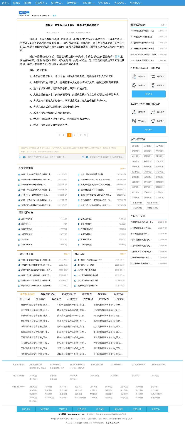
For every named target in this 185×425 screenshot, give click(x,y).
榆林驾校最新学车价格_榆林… (71, 337)
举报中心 (155, 409)
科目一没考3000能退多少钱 (92, 174)
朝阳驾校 (53, 376)
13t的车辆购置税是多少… (149, 257)
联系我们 (81, 409)
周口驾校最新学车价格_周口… (108, 315)
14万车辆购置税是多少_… (149, 246)
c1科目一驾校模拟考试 (86, 270)
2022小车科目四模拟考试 (87, 275)
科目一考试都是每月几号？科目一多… (36, 190)
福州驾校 (147, 161)
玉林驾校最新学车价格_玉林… (35, 348)
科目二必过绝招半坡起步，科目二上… (96, 205)
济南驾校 (159, 156)
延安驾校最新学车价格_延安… (108, 337)
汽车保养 (104, 299)
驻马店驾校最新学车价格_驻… (71, 315)
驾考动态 (56, 299)
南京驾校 (136, 156)
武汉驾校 (147, 172)
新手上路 (25, 299)
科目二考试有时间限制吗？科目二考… (36, 174)
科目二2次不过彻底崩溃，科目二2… (36, 275)
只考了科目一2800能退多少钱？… (35, 195)
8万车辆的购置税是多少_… (149, 263)
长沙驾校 (159, 172)
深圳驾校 (147, 151)
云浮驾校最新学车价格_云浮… (71, 348)
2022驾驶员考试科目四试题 (149, 37)
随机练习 (160, 76)
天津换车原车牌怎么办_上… (149, 222)
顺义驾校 (53, 379)
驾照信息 (87, 3)
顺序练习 (141, 76)
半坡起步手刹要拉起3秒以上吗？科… (36, 179)
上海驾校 (147, 146)
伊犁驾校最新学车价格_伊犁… (71, 332)
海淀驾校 (114, 376)
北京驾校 (159, 161)
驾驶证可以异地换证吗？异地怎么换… (36, 205)
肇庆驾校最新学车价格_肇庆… (108, 304)
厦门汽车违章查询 (77, 365)
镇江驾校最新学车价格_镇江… (108, 326)
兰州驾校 (136, 197)
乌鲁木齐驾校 (152, 203)
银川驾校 (159, 187)
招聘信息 (44, 409)
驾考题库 (72, 3)
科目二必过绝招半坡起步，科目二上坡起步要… (47, 157)
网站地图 (118, 409)
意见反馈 (100, 409)
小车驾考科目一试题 (85, 265)
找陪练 (27, 3)
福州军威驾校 (86, 234)
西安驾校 (147, 187)
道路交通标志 (68, 294)
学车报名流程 (27, 294)
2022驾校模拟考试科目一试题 (149, 48)
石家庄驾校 (137, 203)
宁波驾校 (159, 151)
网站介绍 (26, 409)
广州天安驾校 (86, 245)
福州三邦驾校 (86, 219)
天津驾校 (159, 146)
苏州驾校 (147, 156)
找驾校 (16, 3)
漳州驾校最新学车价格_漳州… (35, 326)
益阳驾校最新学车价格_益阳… (71, 354)
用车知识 (119, 299)
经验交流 (72, 299)
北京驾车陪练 (116, 365)
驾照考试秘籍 (48, 294)
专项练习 (141, 85)
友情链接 (63, 409)
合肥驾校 (147, 177)
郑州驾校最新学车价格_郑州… (35, 321)
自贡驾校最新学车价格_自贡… (35, 304)
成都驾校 (136, 182)
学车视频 (103, 3)
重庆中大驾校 (26, 219)
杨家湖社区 (25, 224)
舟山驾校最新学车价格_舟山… (71, 326)
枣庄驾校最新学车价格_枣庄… (71, 321)
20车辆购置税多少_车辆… (149, 228)
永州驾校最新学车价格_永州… (35, 354)
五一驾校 (25, 239)
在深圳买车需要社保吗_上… (149, 251)
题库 (117, 56)
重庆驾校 (136, 167)
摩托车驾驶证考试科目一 (87, 286)
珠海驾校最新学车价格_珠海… (71, 310)
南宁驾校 (159, 167)
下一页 (83, 135)
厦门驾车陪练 (55, 365)
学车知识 (87, 294)
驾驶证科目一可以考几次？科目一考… (96, 179)
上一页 (61, 135)
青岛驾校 (136, 161)
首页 (4, 3)
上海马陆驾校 (86, 224)
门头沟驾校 (135, 376)
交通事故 (41, 299)
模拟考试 (56, 3)
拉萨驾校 (136, 187)
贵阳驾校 (159, 182)
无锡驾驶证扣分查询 (37, 368)
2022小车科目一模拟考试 (87, 280)
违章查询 (40, 3)
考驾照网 (35, 15)
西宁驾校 (136, 192)
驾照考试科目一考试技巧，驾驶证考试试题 (149, 54)
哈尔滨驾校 (137, 208)
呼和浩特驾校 (152, 208)
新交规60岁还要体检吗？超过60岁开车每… (107, 157)
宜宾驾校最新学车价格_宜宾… (108, 343)
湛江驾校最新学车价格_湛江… (35, 310)
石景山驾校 (94, 376)
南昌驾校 (136, 177)
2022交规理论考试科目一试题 (149, 43)
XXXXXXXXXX (112, 423)
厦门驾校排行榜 (35, 365)
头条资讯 (119, 3)
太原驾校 (159, 192)
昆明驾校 (147, 182)
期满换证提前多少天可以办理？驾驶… (96, 185)
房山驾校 (155, 376)
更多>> (123, 168)
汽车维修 (88, 299)
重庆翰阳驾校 (86, 239)
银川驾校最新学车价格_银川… (108, 332)
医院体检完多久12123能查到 (92, 190)
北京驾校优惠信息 (77, 368)
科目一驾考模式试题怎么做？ (149, 60)
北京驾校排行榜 (96, 365)
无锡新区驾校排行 (57, 368)
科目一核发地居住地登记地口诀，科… (36, 200)
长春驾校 (147, 192)
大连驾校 (159, 197)
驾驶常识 (103, 294)
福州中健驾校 (26, 245)
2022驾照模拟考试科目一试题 (149, 31)
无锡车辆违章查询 (158, 365)
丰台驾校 (73, 376)
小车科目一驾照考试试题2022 (89, 260)
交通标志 (135, 3)
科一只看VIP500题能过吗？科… (34, 185)
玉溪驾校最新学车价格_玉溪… (35, 343)
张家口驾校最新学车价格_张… (35, 332)
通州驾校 (33, 379)
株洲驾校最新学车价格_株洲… (35, 315)
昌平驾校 (73, 379)
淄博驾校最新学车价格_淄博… (108, 321)
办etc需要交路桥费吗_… (149, 234)
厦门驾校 (136, 146)
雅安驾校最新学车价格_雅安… (71, 343)
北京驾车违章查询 (138, 365)
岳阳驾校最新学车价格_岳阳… (108, 354)
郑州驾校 (159, 177)
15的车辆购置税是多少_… (149, 240)
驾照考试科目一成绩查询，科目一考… (96, 200)
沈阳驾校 (147, 197)
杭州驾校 (147, 167)
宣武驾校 (33, 376)
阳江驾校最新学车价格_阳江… (108, 348)
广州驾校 (136, 151)
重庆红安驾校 (26, 229)
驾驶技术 (45, 15)
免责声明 (137, 409)
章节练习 (160, 85)
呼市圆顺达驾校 (87, 229)
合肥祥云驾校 (26, 234)
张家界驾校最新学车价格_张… (108, 310)
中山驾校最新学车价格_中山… (71, 304)
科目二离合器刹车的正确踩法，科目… (36, 270)
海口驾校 (136, 172)
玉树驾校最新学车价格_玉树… (35, 337)
